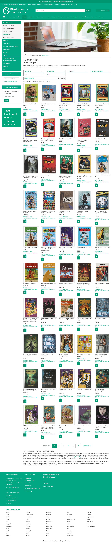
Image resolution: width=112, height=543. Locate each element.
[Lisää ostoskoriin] (24, 114)
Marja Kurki (49, 528)
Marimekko (49, 526)
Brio (7, 521)
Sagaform (69, 533)
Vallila (88, 519)
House (28, 528)
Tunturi (89, 514)
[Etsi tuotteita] (63, 10)
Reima (68, 524)
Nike (68, 512)
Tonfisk (89, 512)
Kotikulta (48, 512)
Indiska (28, 535)
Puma (68, 521)
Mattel (48, 531)
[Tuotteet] (7, 17)
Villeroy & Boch (91, 526)
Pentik (68, 517)
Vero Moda (90, 521)
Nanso (48, 535)
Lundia (48, 524)
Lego (47, 517)
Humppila (28, 531)
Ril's (68, 528)
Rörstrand (69, 531)
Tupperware (90, 517)
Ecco (7, 528)
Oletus (41, 81)
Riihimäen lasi (70, 526)
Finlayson (8, 535)
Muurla (48, 533)
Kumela (48, 514)
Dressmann (9, 526)
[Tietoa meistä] (49, 4)
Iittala (27, 533)
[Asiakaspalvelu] (13, 4)
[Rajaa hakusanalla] (44, 78)
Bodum (8, 519)
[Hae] (88, 10)
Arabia (7, 517)
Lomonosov (49, 521)
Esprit (7, 531)
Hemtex (28, 526)
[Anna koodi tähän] (11, 96)
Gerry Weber (29, 514)
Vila (88, 524)
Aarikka (8, 512)
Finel (7, 533)
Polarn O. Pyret (71, 519)
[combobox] (63, 10)
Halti (27, 519)
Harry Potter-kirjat (77, 457)
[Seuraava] (87, 446)
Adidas (8, 514)
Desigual (8, 524)
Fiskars (28, 512)
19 (78, 446)
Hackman (28, 517)
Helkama (28, 524)
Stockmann (70, 535)
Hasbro (28, 521)
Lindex (48, 519)
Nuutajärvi (69, 514)
